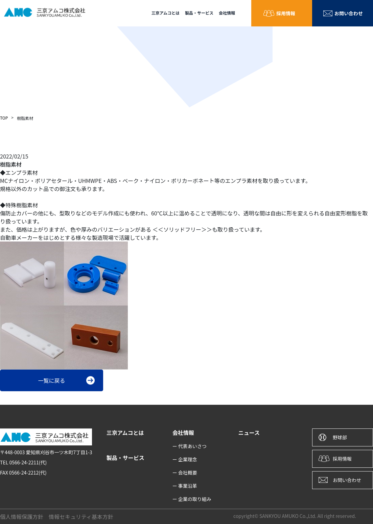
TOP (4, 118)
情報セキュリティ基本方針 (81, 516)
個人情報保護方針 (21, 516)
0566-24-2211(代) (28, 462)
